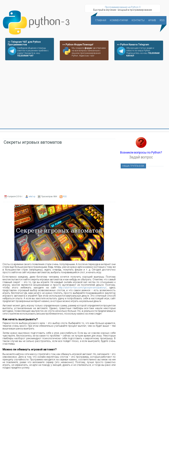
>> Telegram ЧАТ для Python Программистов (24, 43)
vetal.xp (32, 196)
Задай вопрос (141, 157)
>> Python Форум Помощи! (77, 44)
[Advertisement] (31, 94)
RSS (65, 196)
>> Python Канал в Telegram (133, 44)
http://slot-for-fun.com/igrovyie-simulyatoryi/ (82, 287)
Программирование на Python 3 (122, 7)
